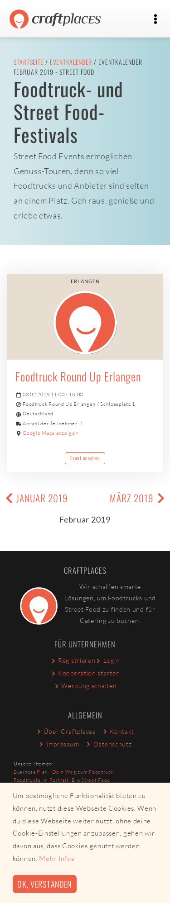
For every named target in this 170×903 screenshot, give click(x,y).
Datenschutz (108, 744)
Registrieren (73, 660)
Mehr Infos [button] (56, 858)
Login (107, 660)
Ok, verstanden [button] (44, 884)
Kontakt (118, 731)
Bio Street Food (91, 780)
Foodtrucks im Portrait (41, 780)
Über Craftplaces (66, 731)
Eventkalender (71, 62)
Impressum (58, 744)
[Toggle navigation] (155, 19)
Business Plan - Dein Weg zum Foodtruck (64, 772)
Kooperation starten (85, 673)
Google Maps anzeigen (50, 433)
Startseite (29, 62)
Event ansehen (85, 457)
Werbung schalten (85, 685)
